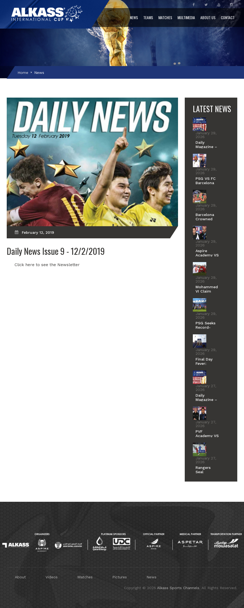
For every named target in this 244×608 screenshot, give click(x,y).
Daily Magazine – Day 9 (206, 399)
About (20, 577)
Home (23, 72)
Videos (52, 577)
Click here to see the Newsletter (47, 264)
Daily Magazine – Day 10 (206, 146)
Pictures (119, 577)
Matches (165, 17)
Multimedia (186, 17)
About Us (207, 17)
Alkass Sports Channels (178, 588)
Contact (228, 17)
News (134, 17)
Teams (148, 17)
